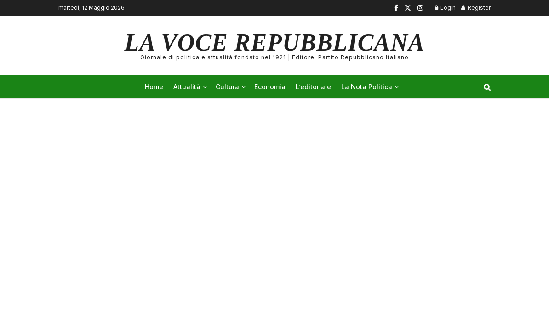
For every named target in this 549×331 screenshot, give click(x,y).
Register (476, 7)
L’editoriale (313, 87)
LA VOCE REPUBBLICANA (275, 45)
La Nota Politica (366, 87)
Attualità (186, 87)
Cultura (227, 87)
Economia (270, 87)
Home (154, 87)
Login (445, 7)
